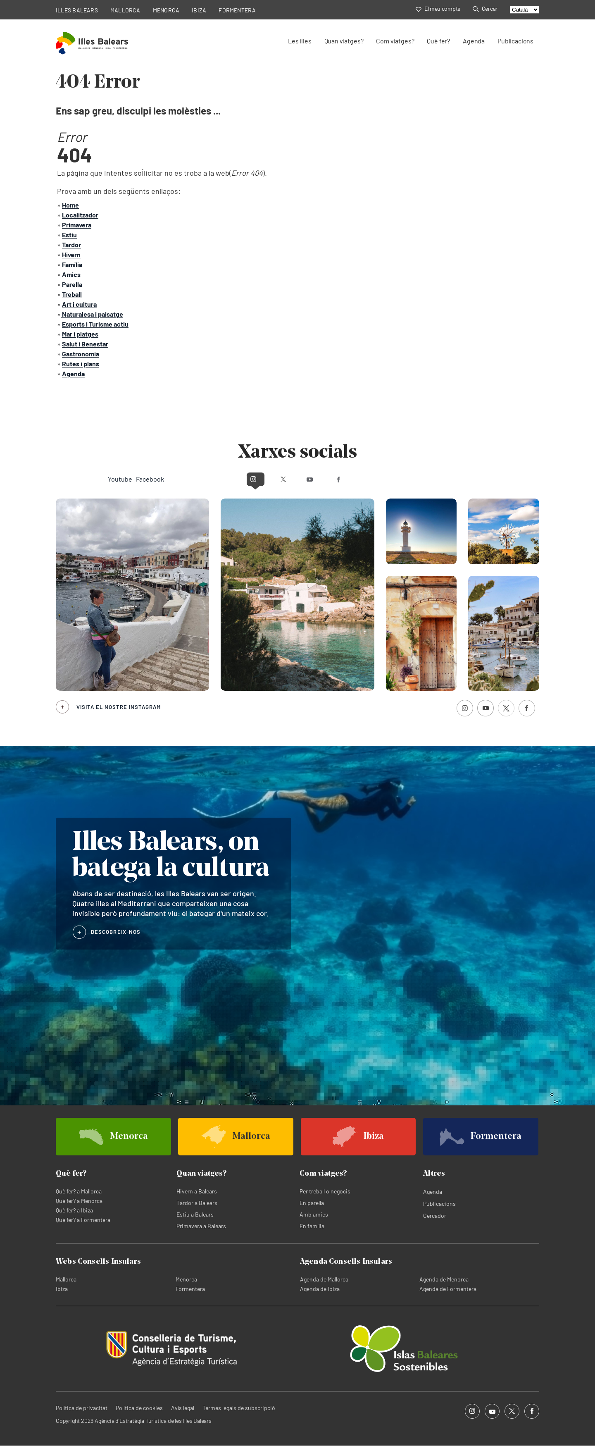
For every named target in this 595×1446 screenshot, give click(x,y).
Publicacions (515, 41)
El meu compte (438, 8)
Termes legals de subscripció (238, 1407)
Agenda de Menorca (444, 1279)
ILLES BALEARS (77, 10)
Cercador (434, 1215)
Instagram (224, 479)
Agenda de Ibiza (320, 1288)
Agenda (474, 41)
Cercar (485, 8)
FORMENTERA (237, 10)
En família (312, 1225)
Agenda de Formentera (447, 1288)
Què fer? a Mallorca (79, 1191)
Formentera (190, 1288)
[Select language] (524, 10)
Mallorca (66, 1279)
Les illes (299, 41)
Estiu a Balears (195, 1214)
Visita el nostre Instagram (118, 706)
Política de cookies (139, 1407)
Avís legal (182, 1407)
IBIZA (199, 10)
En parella (312, 1202)
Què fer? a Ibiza (74, 1210)
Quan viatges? (344, 41)
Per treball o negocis (325, 1191)
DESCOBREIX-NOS (115, 931)
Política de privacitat (81, 1407)
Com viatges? (395, 41)
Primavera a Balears (201, 1225)
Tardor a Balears (196, 1202)
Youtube (313, 479)
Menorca (186, 1279)
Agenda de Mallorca (324, 1279)
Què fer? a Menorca (79, 1200)
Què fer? (438, 41)
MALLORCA (125, 10)
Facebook (370, 479)
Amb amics (314, 1214)
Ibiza (62, 1288)
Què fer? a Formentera (83, 1219)
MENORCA (166, 10)
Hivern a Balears (196, 1191)
